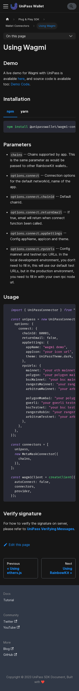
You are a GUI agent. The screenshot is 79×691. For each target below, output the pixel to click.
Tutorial (8, 600)
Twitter (10, 621)
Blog (8, 649)
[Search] (71, 6)
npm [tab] (10, 111)
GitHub (10, 654)
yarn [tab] (24, 111)
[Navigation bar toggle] (6, 6)
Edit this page (16, 545)
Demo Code (20, 84)
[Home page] (7, 19)
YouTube (11, 627)
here (21, 79)
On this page (16, 36)
